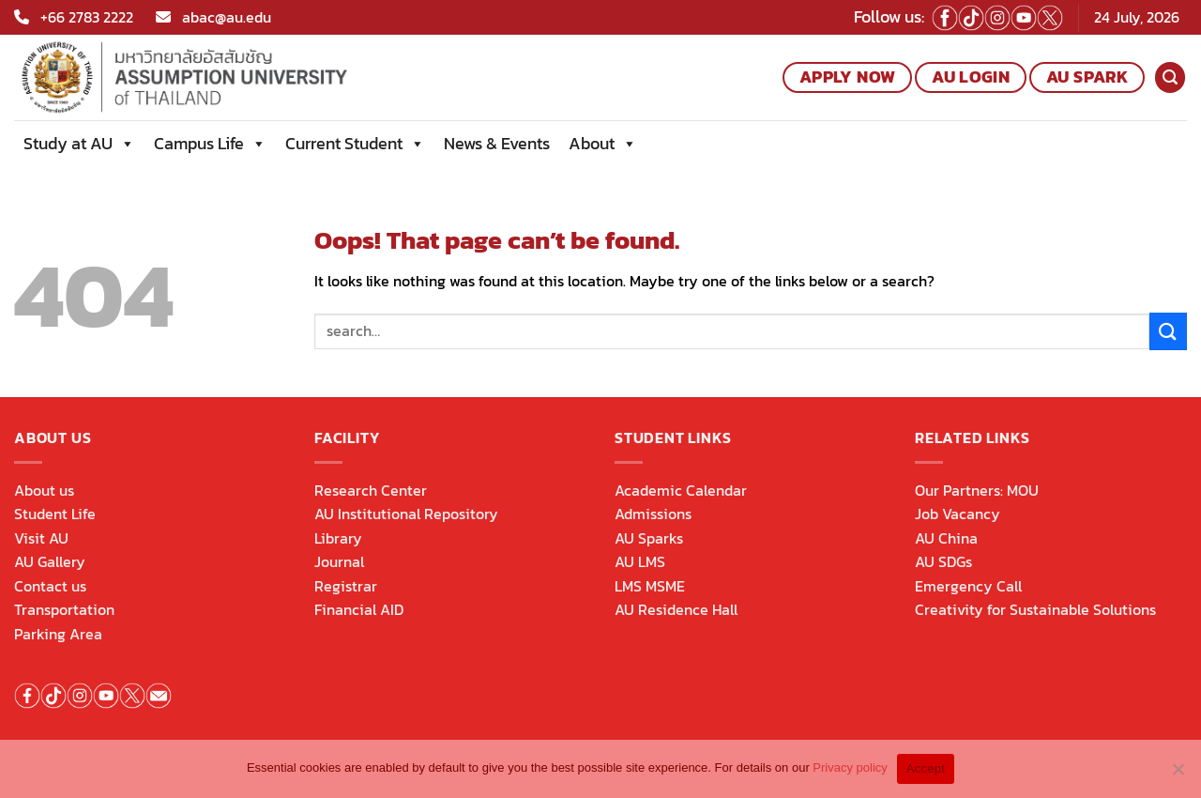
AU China (946, 538)
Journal (339, 561)
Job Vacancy (957, 513)
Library (338, 538)
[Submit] (1168, 331)
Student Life (55, 513)
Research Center (370, 490)
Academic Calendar (681, 490)
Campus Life (210, 143)
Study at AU (79, 143)
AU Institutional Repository (406, 513)
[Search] (1170, 77)
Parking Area (58, 633)
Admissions (653, 513)
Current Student (355, 143)
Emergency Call (968, 586)
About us (44, 490)
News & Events (497, 143)
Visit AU (41, 538)
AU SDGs (943, 561)
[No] (1177, 775)
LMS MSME (650, 586)
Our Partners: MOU (977, 490)
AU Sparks (649, 538)
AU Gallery (49, 561)
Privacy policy (850, 767)
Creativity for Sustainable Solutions (1035, 609)
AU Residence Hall (676, 609)
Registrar (345, 586)
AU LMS (640, 561)
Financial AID (358, 609)
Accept (925, 768)
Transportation (64, 609)
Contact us (50, 586)
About (603, 143)
